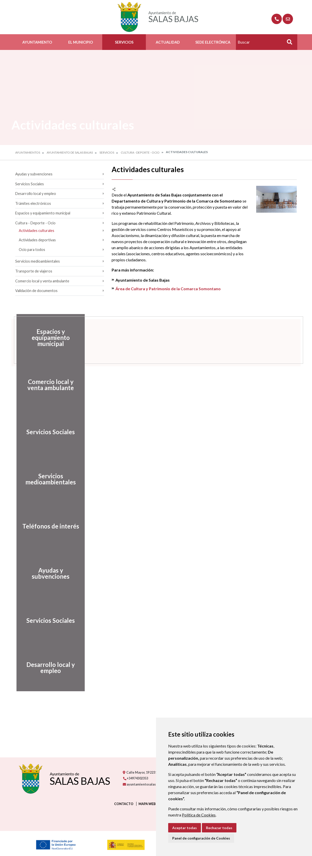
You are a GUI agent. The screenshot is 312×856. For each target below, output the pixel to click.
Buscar (288, 43)
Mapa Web (147, 804)
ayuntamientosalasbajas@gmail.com (153, 784)
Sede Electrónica (212, 42)
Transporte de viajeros (33, 271)
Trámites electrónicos (33, 203)
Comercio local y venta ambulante (42, 281)
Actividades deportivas (37, 240)
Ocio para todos (32, 249)
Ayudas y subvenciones (34, 174)
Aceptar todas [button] (184, 828)
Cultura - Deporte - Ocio (140, 152)
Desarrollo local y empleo (35, 193)
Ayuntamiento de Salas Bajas (70, 152)
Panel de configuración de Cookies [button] (201, 838)
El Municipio (80, 42)
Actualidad (168, 42)
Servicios (124, 42)
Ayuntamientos (27, 152)
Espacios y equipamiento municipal (42, 213)
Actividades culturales (36, 230)
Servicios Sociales (29, 184)
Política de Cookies (199, 814)
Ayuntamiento (37, 42)
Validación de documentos (36, 290)
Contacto (123, 804)
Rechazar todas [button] (219, 828)
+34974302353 (135, 778)
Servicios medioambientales (37, 261)
